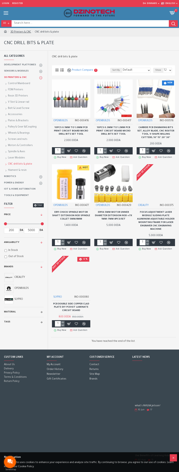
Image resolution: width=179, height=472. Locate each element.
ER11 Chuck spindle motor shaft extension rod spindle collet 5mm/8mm (71, 216)
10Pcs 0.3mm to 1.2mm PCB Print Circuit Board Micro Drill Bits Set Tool (113, 131)
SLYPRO (57, 297)
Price (7, 215)
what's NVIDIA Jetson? (147, 405)
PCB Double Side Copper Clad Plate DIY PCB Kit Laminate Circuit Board (71, 307)
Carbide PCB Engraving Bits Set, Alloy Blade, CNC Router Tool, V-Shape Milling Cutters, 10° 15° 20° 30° (155, 132)
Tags (7, 322)
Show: (158, 70)
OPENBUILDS (60, 120)
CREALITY (143, 205)
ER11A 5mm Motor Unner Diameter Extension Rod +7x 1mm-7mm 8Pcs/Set (113, 216)
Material (10, 312)
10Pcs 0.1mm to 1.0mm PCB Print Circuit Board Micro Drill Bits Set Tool (71, 131)
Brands (8, 267)
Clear (39, 205)
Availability (11, 242)
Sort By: (116, 70)
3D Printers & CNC (20, 32)
